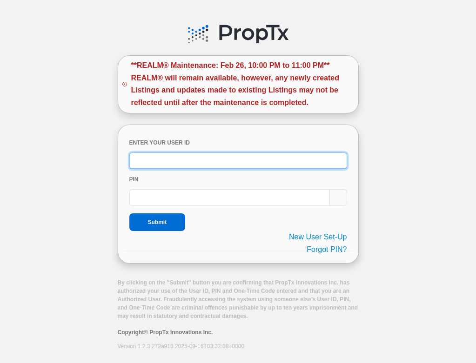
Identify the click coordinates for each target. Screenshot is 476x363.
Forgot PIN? (327, 249)
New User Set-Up (318, 237)
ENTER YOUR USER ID (159, 142)
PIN (134, 179)
